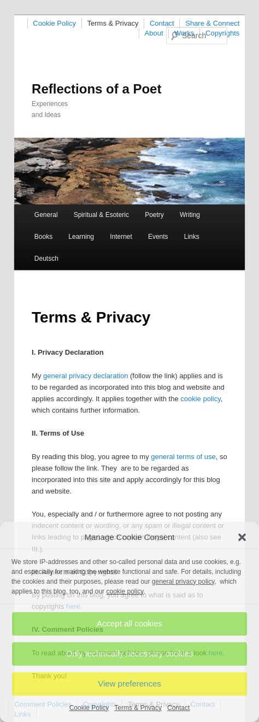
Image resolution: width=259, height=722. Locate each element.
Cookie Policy (89, 708)
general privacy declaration (85, 376)
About (154, 33)
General (46, 215)
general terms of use (183, 457)
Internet (121, 236)
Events (158, 236)
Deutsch (46, 258)
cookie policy (200, 399)
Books (43, 236)
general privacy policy (183, 581)
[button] (242, 537)
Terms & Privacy (138, 708)
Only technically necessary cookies (129, 653)
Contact (178, 708)
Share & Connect (212, 23)
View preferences (129, 683)
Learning (81, 236)
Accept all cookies (129, 623)
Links (191, 236)
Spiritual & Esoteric (101, 215)
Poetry (154, 215)
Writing (190, 215)
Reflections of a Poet (96, 88)
